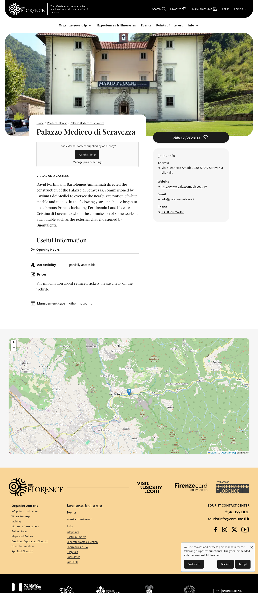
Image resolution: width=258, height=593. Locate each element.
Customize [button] (194, 564)
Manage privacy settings (88, 162)
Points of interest (57, 123)
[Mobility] (32, 521)
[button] (129, 392)
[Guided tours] (32, 531)
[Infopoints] (94, 532)
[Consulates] (94, 557)
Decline (225, 564)
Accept (243, 564)
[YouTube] (245, 529)
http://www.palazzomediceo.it (182, 187)
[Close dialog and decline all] (251, 545)
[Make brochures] (204, 9)
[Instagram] (225, 529)
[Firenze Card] (191, 487)
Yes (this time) (87, 154)
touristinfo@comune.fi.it (228, 518)
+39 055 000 (237, 511)
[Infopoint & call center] (32, 511)
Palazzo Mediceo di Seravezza (87, 123)
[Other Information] (32, 546)
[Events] (146, 25)
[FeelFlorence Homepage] (28, 8)
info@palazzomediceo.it (177, 199)
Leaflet (212, 452)
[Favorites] (178, 9)
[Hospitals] (94, 551)
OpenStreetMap (228, 452)
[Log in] (226, 9)
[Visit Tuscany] (149, 487)
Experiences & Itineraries (85, 505)
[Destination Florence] (232, 487)
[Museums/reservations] (32, 526)
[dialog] (217, 557)
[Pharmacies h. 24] (94, 546)
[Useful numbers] (94, 537)
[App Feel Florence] (32, 551)
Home (39, 123)
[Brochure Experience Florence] (32, 541)
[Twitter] (234, 529)
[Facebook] (215, 529)
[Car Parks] (94, 561)
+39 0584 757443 (172, 212)
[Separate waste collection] (94, 542)
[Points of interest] (169, 25)
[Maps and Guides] (32, 536)
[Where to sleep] (32, 516)
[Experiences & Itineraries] (116, 25)
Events (71, 512)
